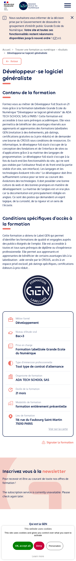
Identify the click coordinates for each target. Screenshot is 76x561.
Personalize (55, 546)
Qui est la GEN (38, 524)
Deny (39, 545)
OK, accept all (23, 545)
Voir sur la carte (58, 429)
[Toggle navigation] (67, 6)
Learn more (38, 556)
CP (55, 38)
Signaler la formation (60, 442)
